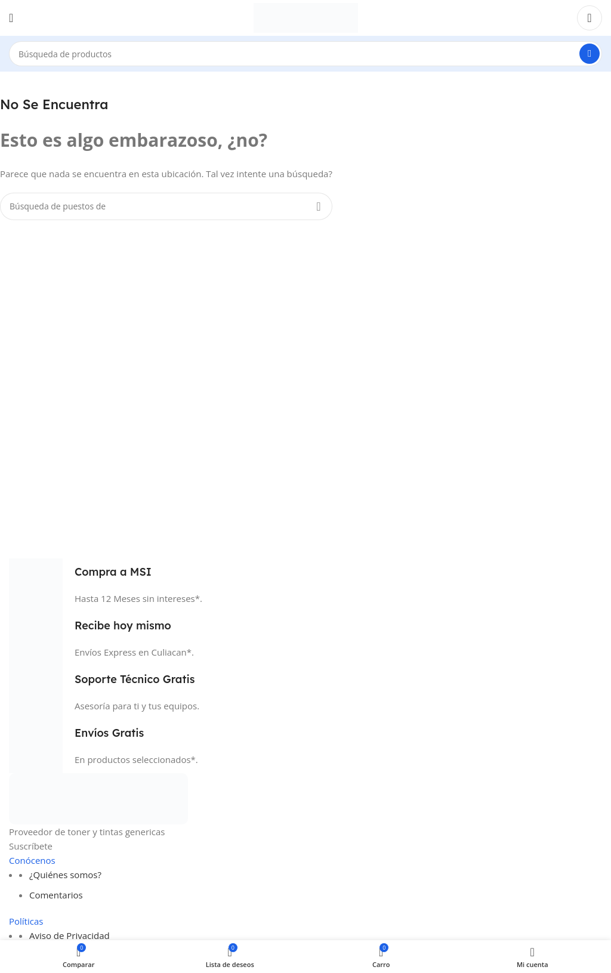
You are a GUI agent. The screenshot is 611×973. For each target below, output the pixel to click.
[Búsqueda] (305, 53)
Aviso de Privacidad (69, 935)
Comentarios (56, 895)
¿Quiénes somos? (65, 875)
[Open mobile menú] (11, 18)
